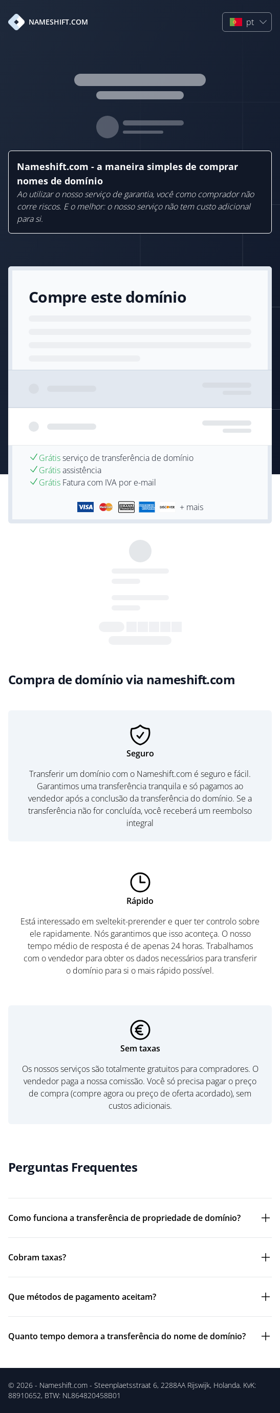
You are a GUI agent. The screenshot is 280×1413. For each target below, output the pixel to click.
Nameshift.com (63, 1385)
